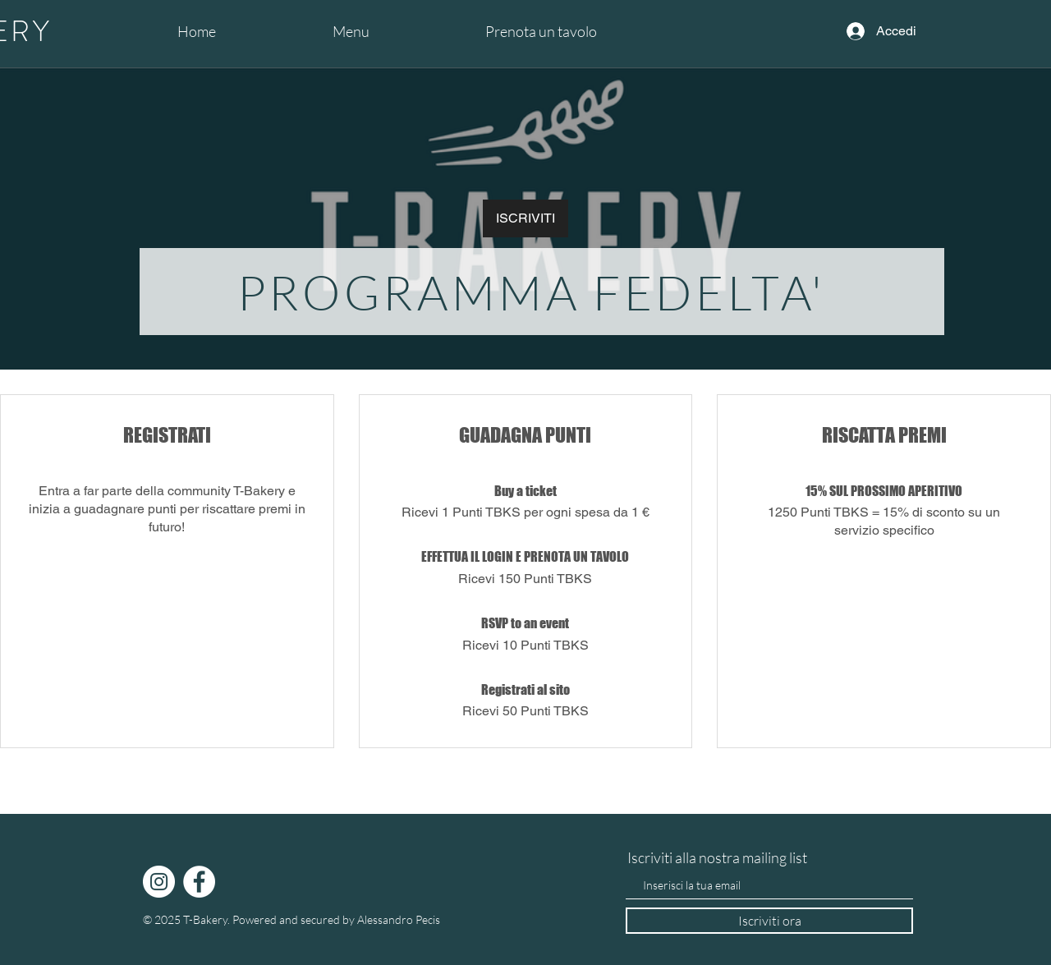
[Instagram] (159, 882)
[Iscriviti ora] (769, 921)
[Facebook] (199, 882)
